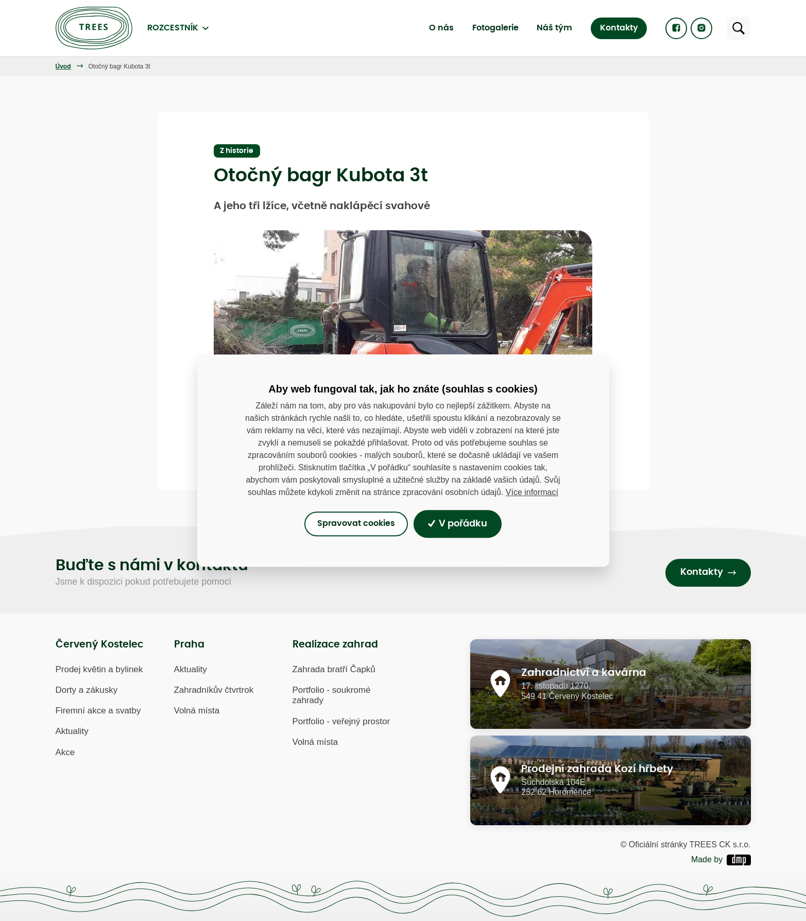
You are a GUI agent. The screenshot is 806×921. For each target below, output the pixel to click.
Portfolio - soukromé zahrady (332, 695)
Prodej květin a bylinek (99, 669)
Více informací (532, 492)
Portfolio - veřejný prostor (341, 721)
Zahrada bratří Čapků (334, 669)
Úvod (63, 66)
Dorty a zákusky (87, 690)
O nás (441, 28)
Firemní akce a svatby (98, 710)
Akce (65, 752)
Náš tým (554, 28)
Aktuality (72, 732)
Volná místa (197, 710)
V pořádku (458, 523)
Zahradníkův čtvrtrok (214, 690)
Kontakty (619, 28)
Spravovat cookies (356, 524)
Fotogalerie (495, 28)
